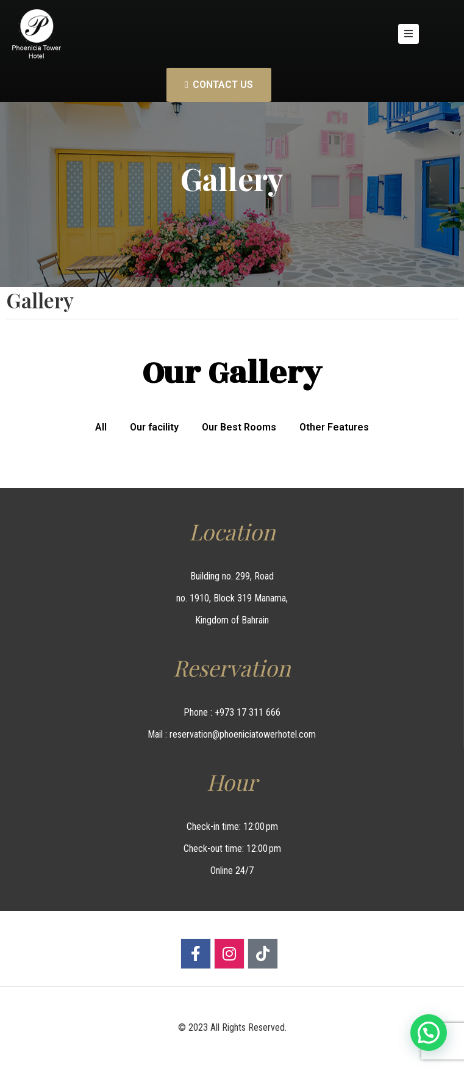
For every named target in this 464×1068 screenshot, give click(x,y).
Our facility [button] (154, 427)
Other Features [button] (334, 427)
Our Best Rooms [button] (239, 427)
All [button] (101, 427)
